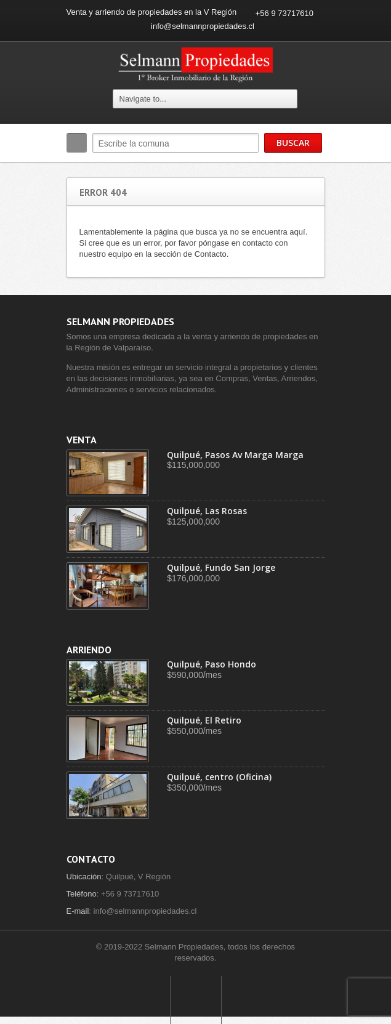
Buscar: (77, 143)
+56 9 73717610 (284, 13)
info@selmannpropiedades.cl (202, 26)
